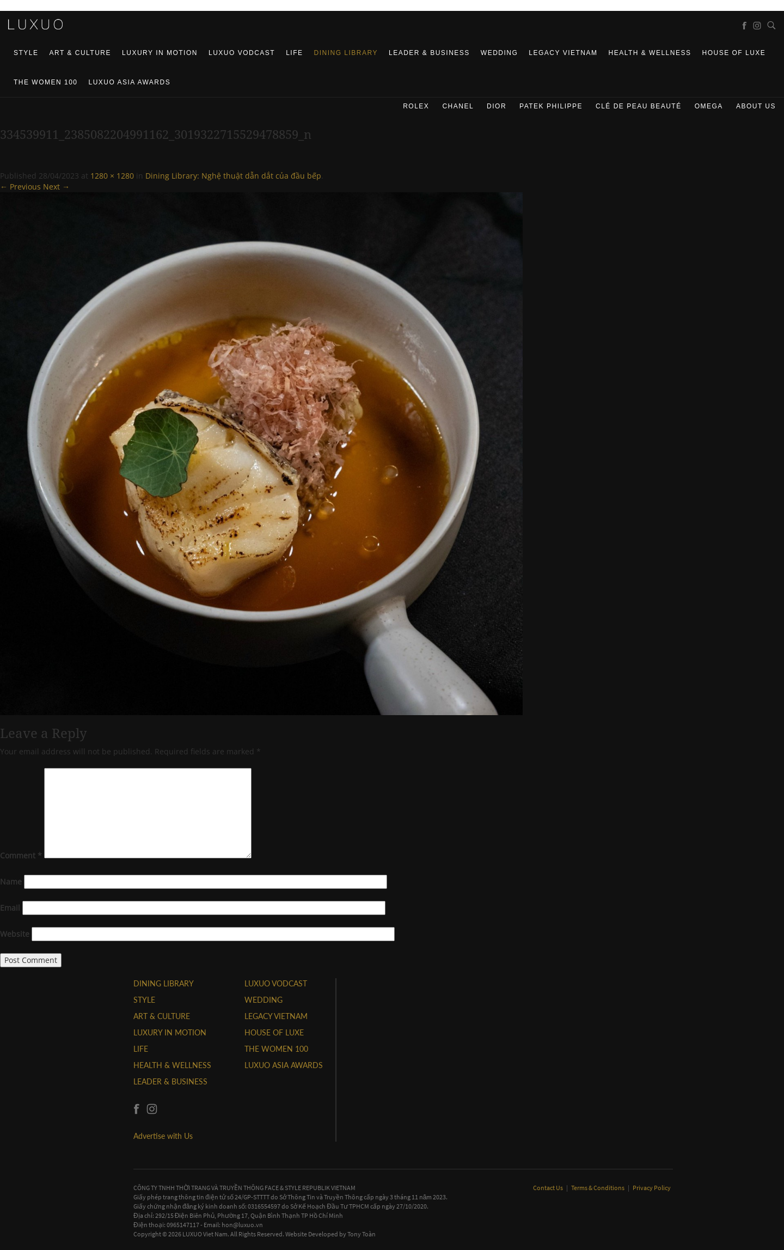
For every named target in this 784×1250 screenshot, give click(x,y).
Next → (56, 186)
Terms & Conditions (598, 1188)
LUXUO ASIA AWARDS (130, 82)
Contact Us (548, 1188)
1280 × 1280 (112, 175)
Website (14, 934)
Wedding (499, 53)
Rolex (416, 106)
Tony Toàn (361, 1234)
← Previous (20, 186)
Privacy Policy (651, 1188)
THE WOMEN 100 (46, 82)
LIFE (294, 53)
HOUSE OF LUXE (733, 53)
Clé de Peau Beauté (639, 106)
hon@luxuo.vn (242, 1225)
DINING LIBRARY (346, 53)
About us (756, 106)
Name (11, 881)
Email (10, 908)
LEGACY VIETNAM (563, 53)
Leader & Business (429, 53)
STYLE (26, 53)
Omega (709, 106)
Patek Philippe (551, 106)
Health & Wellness (649, 53)
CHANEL (458, 106)
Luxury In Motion (160, 53)
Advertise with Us (163, 1136)
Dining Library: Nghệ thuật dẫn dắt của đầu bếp (233, 175)
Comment (21, 855)
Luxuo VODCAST (242, 53)
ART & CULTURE (81, 53)
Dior (496, 106)
